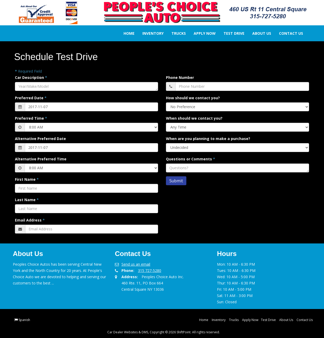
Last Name (27, 199)
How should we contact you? (193, 97)
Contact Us (287, 33)
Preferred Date (31, 97)
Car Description (31, 77)
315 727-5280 (149, 270)
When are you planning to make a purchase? (208, 138)
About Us (258, 33)
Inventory (149, 33)
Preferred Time (31, 118)
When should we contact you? (194, 118)
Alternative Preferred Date (40, 138)
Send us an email (135, 264)
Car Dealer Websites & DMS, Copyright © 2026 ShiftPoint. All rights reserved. (163, 332)
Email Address (30, 220)
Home (125, 33)
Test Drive (230, 33)
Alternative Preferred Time (40, 158)
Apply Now (201, 33)
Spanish (24, 320)
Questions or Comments (190, 158)
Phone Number (180, 77)
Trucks (175, 33)
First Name (27, 179)
